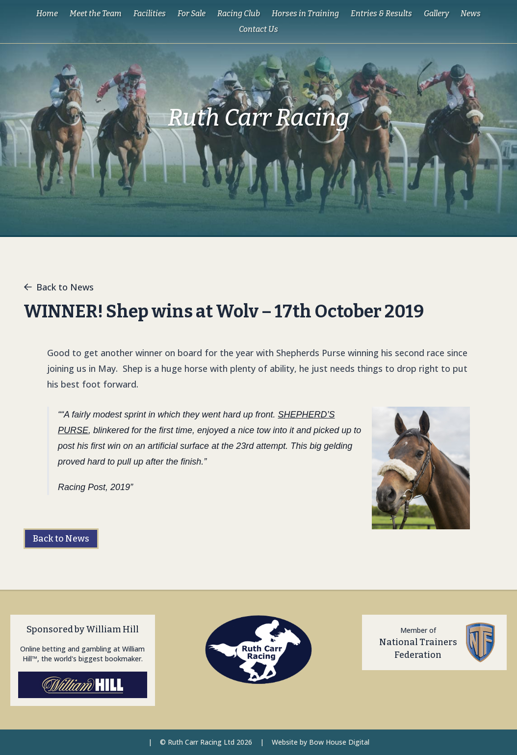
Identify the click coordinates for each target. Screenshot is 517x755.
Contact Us (258, 29)
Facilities (149, 13)
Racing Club (238, 13)
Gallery (436, 13)
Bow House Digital (339, 742)
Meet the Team (96, 13)
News (471, 13)
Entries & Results (381, 13)
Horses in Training (305, 13)
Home (47, 13)
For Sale (192, 13)
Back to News (59, 287)
